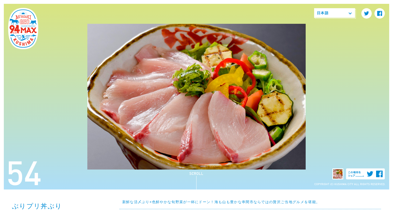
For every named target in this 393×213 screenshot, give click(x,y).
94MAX (23, 28)
